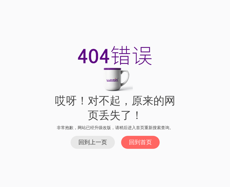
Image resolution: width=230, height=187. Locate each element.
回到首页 (140, 142)
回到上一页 (92, 142)
